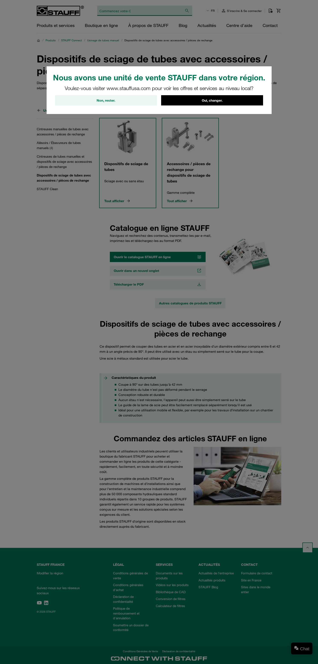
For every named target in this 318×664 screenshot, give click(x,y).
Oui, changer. (212, 100)
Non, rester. (106, 100)
